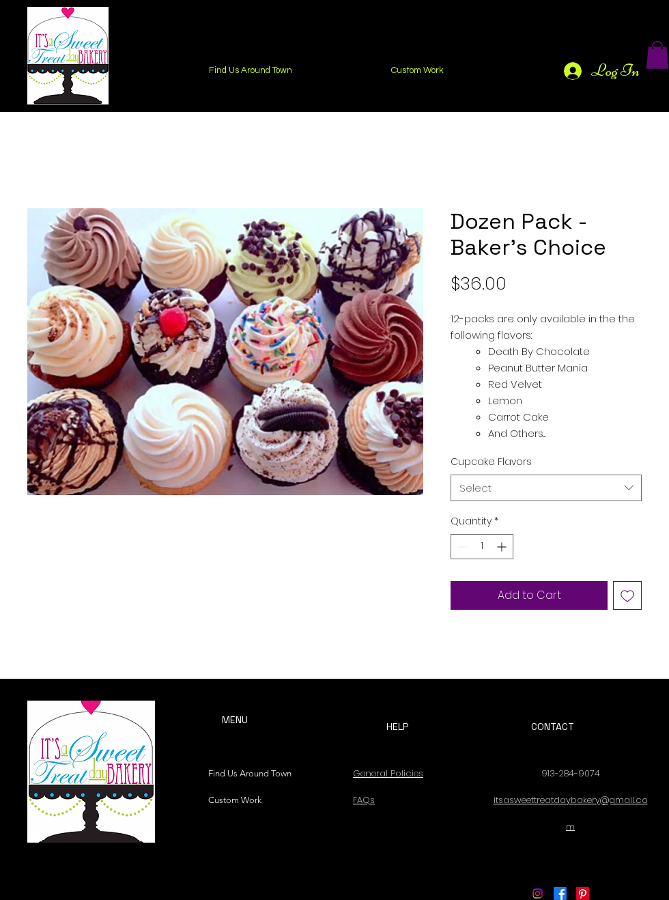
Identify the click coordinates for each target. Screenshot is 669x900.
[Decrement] (461, 547)
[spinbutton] (482, 547)
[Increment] (502, 547)
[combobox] (546, 488)
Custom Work (234, 800)
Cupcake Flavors (491, 461)
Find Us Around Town (246, 773)
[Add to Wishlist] (627, 595)
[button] (657, 55)
